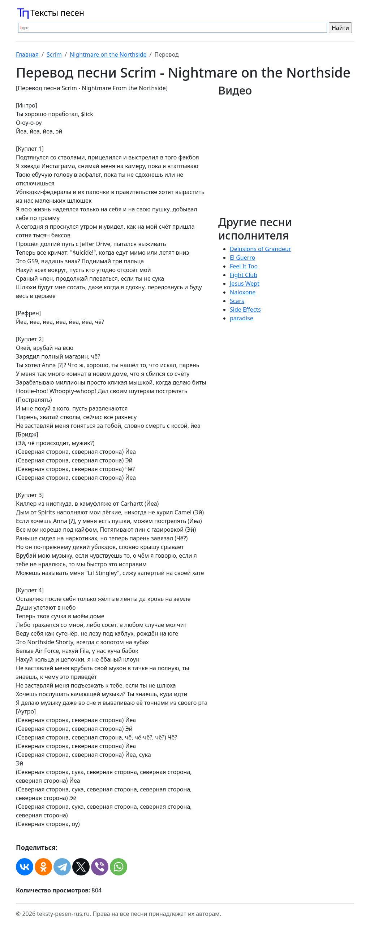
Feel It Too (244, 266)
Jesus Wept (244, 283)
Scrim (54, 54)
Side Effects (245, 309)
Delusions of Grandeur (260, 249)
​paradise (241, 318)
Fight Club (243, 275)
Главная (27, 54)
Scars (237, 301)
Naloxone (242, 292)
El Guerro (242, 258)
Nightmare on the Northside (108, 54)
